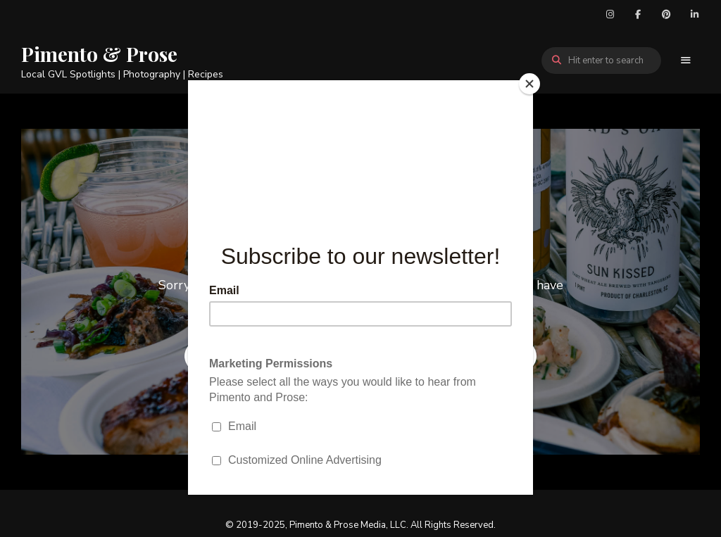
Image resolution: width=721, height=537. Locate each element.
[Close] (529, 83)
